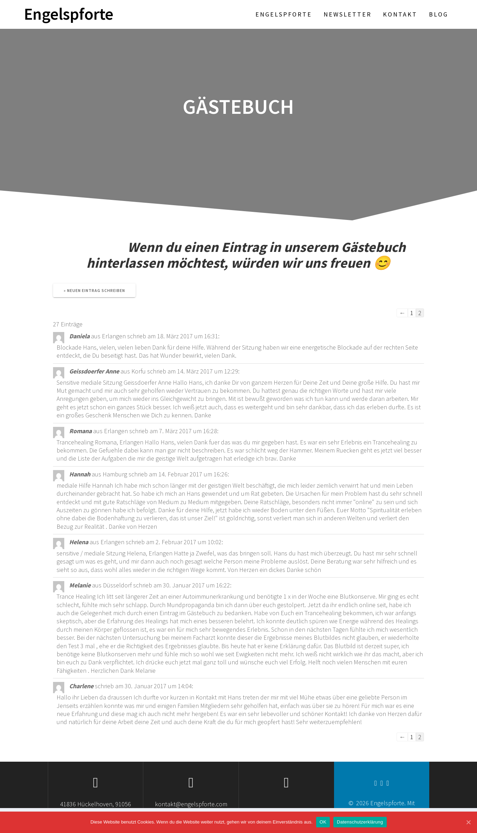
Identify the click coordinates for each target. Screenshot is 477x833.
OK (323, 822)
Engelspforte (68, 14)
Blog (438, 14)
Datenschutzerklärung (360, 822)
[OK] (468, 822)
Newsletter (348, 14)
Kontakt (400, 14)
